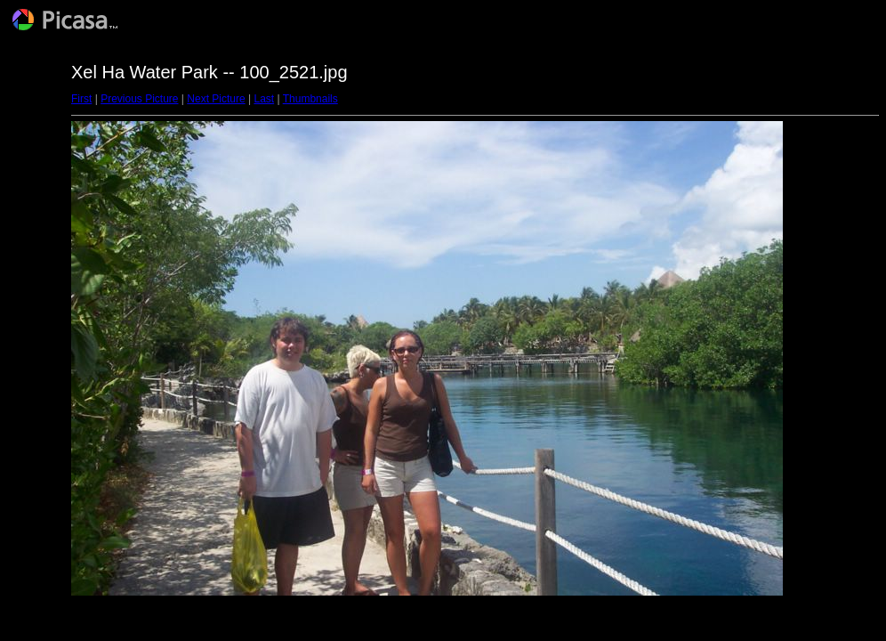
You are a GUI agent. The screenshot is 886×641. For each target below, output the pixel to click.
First (81, 99)
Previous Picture (139, 99)
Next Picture (216, 99)
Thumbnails (310, 99)
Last (264, 99)
